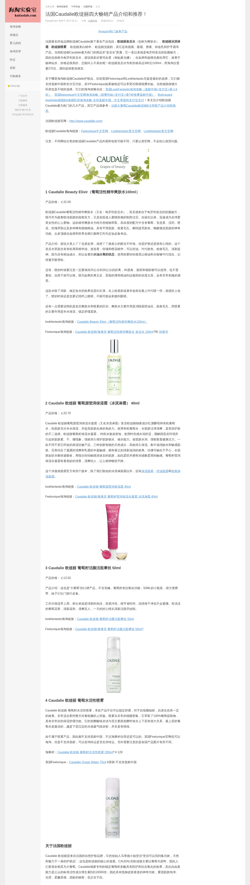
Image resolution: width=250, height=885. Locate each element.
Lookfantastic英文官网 (126, 131)
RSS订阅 (14, 86)
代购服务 (15, 76)
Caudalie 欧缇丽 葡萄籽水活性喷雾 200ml (85, 752)
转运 (12, 59)
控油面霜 (162, 471)
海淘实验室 (23, 11)
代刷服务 (22, 105)
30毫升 (163, 331)
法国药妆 (87, 6)
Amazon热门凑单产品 (112, 31)
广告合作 (22, 95)
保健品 (14, 34)
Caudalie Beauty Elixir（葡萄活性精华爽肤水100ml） (112, 321)
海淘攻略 (15, 26)
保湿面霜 (147, 471)
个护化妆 (75, 6)
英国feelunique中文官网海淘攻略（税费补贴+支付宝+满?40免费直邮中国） (104, 94)
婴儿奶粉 (15, 43)
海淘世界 (15, 51)
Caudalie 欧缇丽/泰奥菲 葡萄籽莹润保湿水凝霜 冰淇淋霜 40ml (116, 496)
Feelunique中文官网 (94, 131)
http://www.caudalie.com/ (86, 121)
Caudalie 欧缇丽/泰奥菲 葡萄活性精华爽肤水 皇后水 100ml (114, 331)
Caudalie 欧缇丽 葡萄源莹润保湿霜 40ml (104, 486)
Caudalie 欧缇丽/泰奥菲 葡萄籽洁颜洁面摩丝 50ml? (109, 629)
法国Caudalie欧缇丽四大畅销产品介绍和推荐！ (96, 14)
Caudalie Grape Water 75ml (87, 762)
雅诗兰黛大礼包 (23, 110)
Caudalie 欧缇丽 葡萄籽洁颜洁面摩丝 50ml (105, 619)
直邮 (12, 67)
